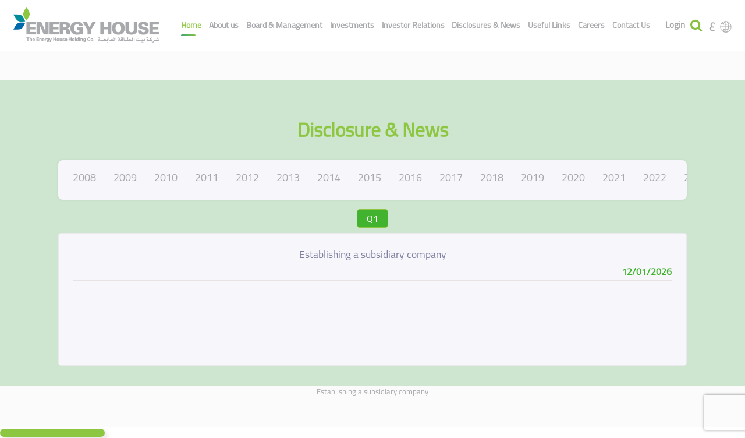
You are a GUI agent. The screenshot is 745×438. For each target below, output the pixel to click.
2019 (532, 177)
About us (224, 25)
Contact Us (631, 25)
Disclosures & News (486, 25)
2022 (654, 177)
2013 (288, 177)
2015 (369, 177)
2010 (166, 177)
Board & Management (284, 25)
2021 (614, 177)
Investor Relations (413, 25)
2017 (451, 177)
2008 (84, 177)
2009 (125, 177)
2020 (573, 177)
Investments (352, 25)
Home (191, 25)
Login (675, 25)
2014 (328, 177)
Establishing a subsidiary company (372, 391)
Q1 (372, 218)
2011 (206, 177)
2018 (491, 177)
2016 (410, 177)
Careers (591, 25)
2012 (247, 177)
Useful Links (549, 25)
